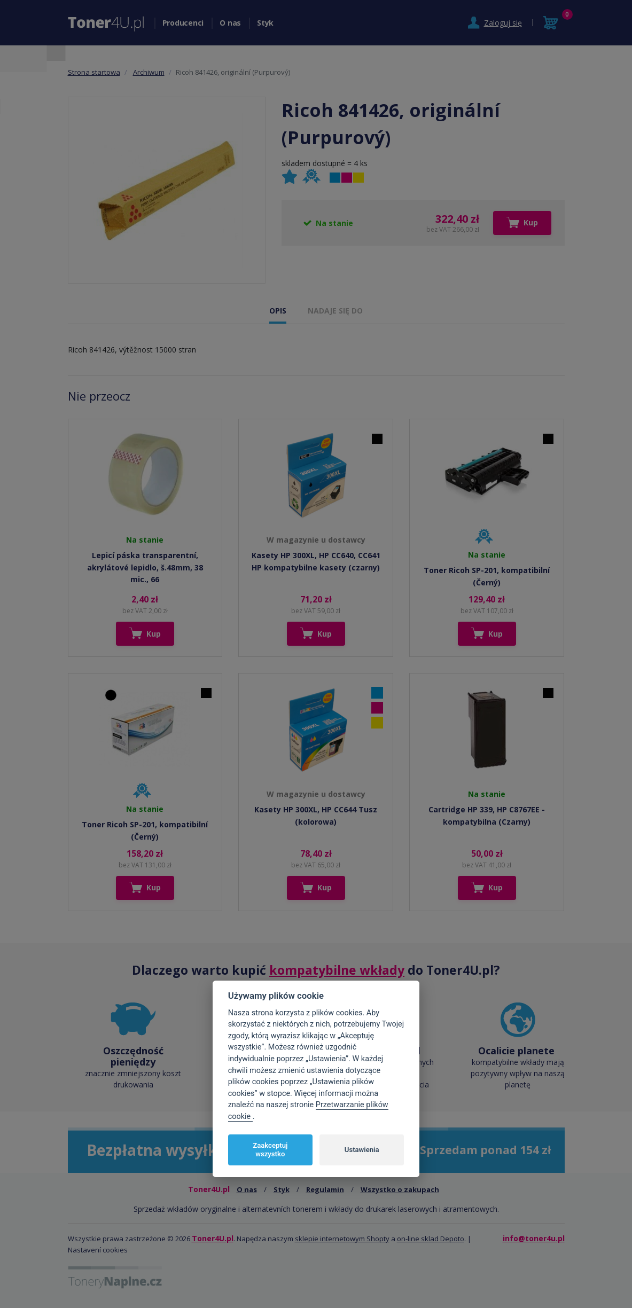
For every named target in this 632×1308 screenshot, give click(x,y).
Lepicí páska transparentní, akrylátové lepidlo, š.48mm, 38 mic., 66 (145, 567)
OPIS (277, 311)
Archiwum (149, 72)
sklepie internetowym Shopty (342, 1238)
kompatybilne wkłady (336, 969)
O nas (230, 23)
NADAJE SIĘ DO (335, 311)
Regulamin (325, 1189)
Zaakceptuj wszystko (270, 1149)
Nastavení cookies (98, 1250)
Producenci (183, 23)
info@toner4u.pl (534, 1238)
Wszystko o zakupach (400, 1189)
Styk (265, 23)
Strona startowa (94, 72)
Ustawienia (362, 1150)
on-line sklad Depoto (430, 1238)
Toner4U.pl (212, 1238)
